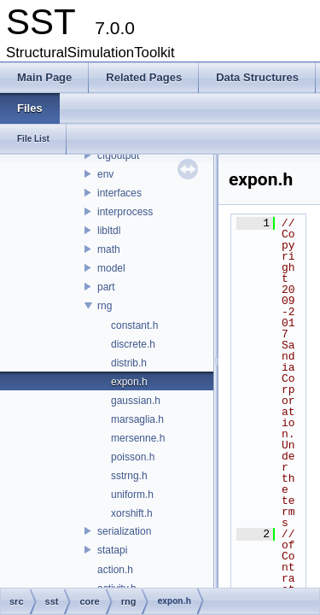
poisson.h (132, 457)
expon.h (129, 382)
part (106, 287)
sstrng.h (129, 476)
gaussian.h (135, 401)
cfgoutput (118, 155)
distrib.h (129, 363)
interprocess (125, 212)
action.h (115, 570)
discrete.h (133, 344)
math (108, 249)
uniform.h (132, 495)
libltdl (108, 231)
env (105, 174)
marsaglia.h (137, 419)
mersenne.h (138, 438)
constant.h (134, 325)
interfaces (119, 193)
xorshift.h (132, 513)
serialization (124, 531)
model (111, 268)
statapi (112, 550)
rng (104, 306)
